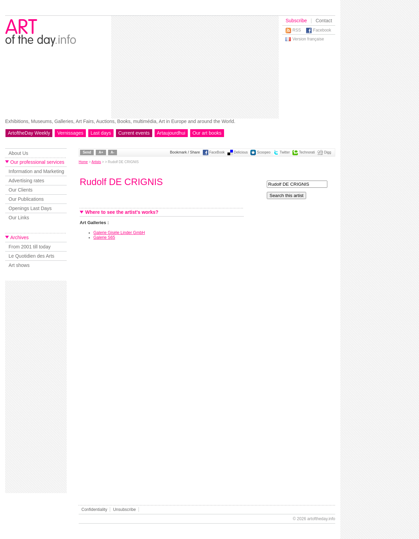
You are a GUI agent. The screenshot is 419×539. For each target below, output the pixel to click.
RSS (296, 30)
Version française (308, 39)
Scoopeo (263, 152)
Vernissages (70, 133)
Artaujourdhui (171, 133)
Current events (134, 133)
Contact (324, 20)
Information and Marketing (36, 171)
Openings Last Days (30, 208)
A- (113, 152)
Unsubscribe (124, 509)
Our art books (207, 133)
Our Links (19, 217)
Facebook (322, 30)
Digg (327, 152)
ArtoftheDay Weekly (29, 133)
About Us (18, 153)
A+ (101, 152)
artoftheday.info (321, 518)
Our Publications (26, 199)
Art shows (19, 265)
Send (87, 152)
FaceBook (217, 152)
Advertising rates (26, 180)
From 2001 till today (30, 246)
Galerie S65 (104, 237)
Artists (96, 162)
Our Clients (20, 190)
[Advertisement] (180, 67)
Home (83, 162)
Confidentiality (94, 509)
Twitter (285, 152)
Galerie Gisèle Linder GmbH (119, 232)
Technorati (307, 152)
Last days (101, 133)
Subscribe (296, 20)
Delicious (241, 152)
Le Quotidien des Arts (31, 256)
